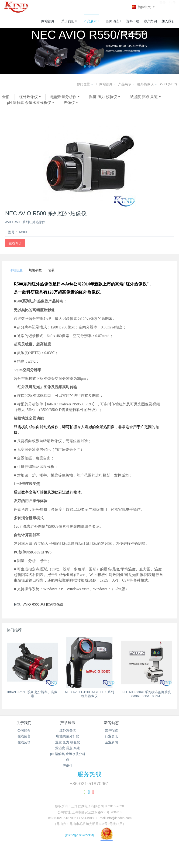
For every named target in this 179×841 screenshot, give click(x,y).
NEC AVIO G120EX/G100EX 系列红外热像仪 (89, 696)
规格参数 (41, 271)
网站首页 (47, 21)
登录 (162, 7)
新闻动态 (113, 21)
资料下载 (132, 21)
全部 (6, 97)
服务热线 (89, 775)
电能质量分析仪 (63, 97)
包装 (61, 271)
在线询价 (15, 243)
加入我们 (168, 21)
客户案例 (150, 21)
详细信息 (18, 271)
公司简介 (24, 732)
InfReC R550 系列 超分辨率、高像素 (32, 696)
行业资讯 (111, 738)
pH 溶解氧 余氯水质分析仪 (29, 103)
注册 (172, 7)
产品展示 (91, 21)
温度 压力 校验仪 (103, 97)
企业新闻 (111, 744)
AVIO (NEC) (168, 84)
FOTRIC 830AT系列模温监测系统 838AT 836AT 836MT (146, 696)
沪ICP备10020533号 (89, 837)
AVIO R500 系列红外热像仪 (43, 606)
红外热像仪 (145, 84)
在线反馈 (24, 744)
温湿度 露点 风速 (144, 97)
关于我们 (69, 21)
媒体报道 (111, 732)
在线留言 (24, 738)
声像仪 (69, 103)
